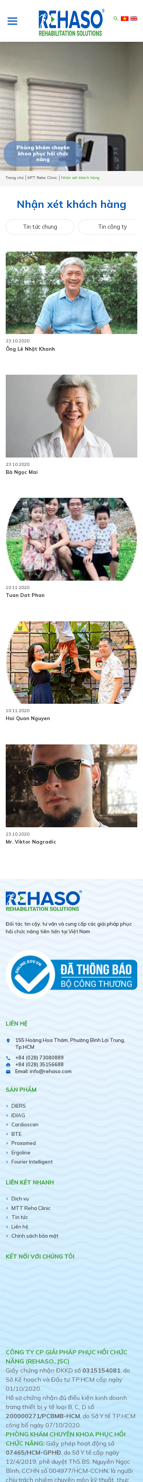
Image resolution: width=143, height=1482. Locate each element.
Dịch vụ (20, 1198)
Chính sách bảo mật (34, 1236)
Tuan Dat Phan (25, 595)
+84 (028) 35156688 (39, 1064)
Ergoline (21, 1153)
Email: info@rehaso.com (43, 1071)
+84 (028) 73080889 (39, 1057)
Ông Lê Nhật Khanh (30, 349)
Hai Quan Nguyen (28, 718)
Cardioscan (25, 1124)
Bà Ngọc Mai (22, 472)
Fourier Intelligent (32, 1162)
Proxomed (23, 1143)
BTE (16, 1134)
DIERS (18, 1106)
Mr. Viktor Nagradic (31, 842)
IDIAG (18, 1115)
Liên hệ (19, 1227)
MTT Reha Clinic (31, 1208)
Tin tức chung (40, 226)
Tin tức (19, 1217)
